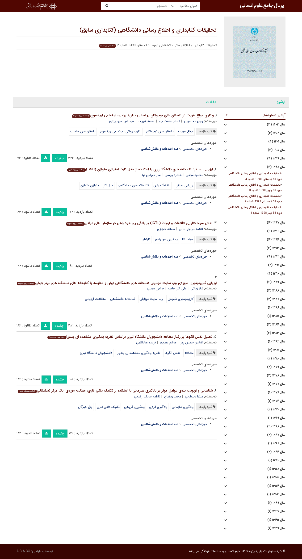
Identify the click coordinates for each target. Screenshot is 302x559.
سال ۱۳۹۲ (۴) (276, 256)
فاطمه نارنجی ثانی (191, 229)
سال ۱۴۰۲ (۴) (276, 133)
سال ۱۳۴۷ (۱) (276, 511)
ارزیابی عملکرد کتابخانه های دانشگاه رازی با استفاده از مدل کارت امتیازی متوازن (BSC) (140, 169)
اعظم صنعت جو (169, 121)
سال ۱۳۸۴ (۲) (276, 324)
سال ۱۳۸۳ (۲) (276, 333)
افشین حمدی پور (191, 342)
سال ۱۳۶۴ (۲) (276, 452)
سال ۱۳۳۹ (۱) (276, 528)
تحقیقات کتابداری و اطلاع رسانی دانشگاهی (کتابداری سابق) (148, 30)
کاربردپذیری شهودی (180, 298)
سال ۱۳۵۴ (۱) (276, 486)
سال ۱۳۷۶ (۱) (276, 392)
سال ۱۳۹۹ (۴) (276, 158)
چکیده (59, 158)
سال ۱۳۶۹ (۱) (276, 418)
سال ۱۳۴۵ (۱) (276, 519)
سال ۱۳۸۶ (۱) (276, 307)
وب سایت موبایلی (151, 298)
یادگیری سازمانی (182, 406)
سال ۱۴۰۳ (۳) (276, 124)
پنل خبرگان (85, 406)
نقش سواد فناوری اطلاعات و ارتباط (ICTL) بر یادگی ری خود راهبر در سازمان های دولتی (139, 223)
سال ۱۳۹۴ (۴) (276, 239)
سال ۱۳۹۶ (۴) (276, 231)
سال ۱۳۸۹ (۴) (276, 282)
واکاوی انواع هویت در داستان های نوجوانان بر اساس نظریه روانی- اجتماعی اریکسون (143, 115)
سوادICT (187, 239)
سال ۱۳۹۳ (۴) (276, 248)
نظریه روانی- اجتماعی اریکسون (121, 131)
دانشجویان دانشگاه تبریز (96, 352)
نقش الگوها (172, 352)
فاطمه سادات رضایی (147, 396)
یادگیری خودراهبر (166, 239)
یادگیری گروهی (134, 406)
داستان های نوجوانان (160, 131)
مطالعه (189, 352)
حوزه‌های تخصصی (195, 148)
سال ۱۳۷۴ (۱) (276, 401)
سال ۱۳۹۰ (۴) (276, 273)
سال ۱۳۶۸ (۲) (276, 426)
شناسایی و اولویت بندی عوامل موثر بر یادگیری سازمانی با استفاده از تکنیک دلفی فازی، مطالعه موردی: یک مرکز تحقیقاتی (115, 390)
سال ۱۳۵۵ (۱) (276, 477)
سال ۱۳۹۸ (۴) (276, 167)
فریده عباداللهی (146, 342)
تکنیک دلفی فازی (108, 406)
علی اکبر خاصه (177, 288)
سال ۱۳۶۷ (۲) (276, 435)
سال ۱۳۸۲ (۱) (276, 341)
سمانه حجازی (166, 229)
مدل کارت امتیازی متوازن (96, 185)
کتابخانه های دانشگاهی (133, 185)
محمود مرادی (194, 175)
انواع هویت (185, 131)
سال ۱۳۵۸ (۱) (276, 469)
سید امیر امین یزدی (121, 121)
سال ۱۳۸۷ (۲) (276, 299)
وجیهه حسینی (193, 121)
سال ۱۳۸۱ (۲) (276, 350)
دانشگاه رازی (161, 185)
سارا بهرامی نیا (151, 175)
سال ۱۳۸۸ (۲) (276, 290)
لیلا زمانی (197, 288)
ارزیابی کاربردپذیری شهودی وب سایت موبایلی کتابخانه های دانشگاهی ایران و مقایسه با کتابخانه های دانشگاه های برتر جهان (116, 283)
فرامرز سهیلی (155, 288)
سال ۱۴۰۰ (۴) (276, 150)
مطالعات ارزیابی (95, 298)
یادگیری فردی (158, 406)
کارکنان (146, 239)
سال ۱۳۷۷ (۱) (276, 384)
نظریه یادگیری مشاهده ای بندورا (138, 352)
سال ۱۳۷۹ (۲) (276, 367)
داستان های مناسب (83, 131)
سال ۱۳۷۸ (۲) (276, 375)
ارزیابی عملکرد (184, 185)
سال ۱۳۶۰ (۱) (276, 460)
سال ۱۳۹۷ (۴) (276, 222)
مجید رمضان (172, 396)
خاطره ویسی (173, 175)
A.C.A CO (23, 551)
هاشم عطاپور (168, 342)
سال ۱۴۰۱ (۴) (276, 141)
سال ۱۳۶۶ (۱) (276, 443)
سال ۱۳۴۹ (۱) (276, 503)
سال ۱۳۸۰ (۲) (276, 358)
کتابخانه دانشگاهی (122, 298)
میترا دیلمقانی (194, 396)
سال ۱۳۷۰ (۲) (276, 409)
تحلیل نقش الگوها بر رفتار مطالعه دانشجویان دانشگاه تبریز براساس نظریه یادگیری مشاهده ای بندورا (129, 337)
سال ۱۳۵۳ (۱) (276, 494)
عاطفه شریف (146, 121)
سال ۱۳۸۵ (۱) (276, 316)
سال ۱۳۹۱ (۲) (276, 265)
